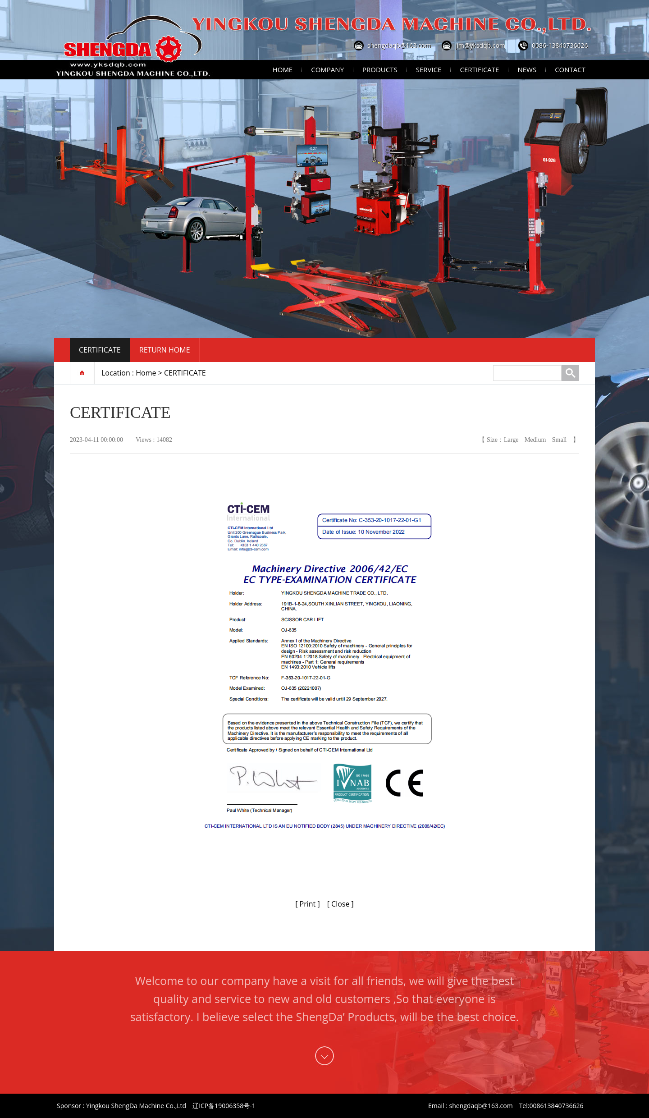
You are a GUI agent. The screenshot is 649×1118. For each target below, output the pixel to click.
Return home (164, 350)
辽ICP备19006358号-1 (224, 1105)
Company (327, 69)
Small (559, 439)
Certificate (479, 69)
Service (429, 69)
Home (283, 69)
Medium (535, 439)
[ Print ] (307, 904)
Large (511, 439)
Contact (570, 69)
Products (380, 69)
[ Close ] (340, 904)
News (526, 69)
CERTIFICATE (100, 350)
